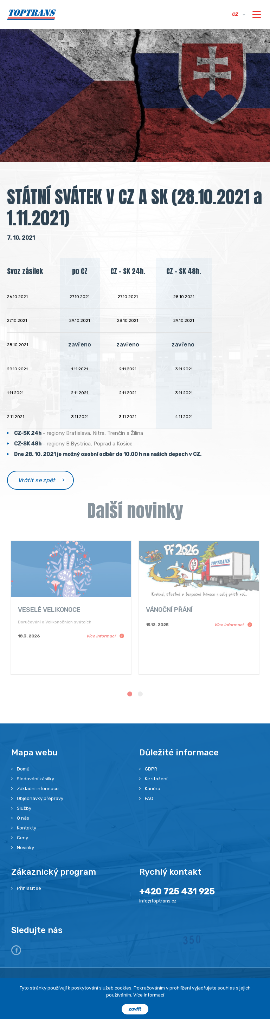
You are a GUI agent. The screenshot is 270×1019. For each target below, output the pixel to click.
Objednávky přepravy (40, 798)
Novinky (25, 847)
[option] (71, 608)
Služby (24, 808)
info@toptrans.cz (157, 901)
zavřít (135, 1009)
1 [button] (129, 694)
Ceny (22, 837)
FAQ (149, 798)
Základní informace (38, 788)
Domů (23, 769)
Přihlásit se (29, 888)
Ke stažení (156, 778)
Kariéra (152, 788)
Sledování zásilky (35, 778)
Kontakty (26, 828)
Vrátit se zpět (37, 480)
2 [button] (140, 694)
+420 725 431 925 (176, 891)
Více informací (148, 995)
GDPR (151, 769)
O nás (23, 818)
